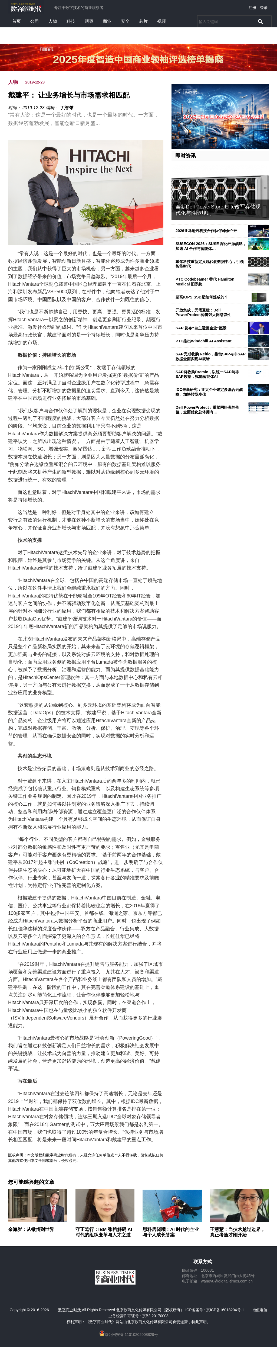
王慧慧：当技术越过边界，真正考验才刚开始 (237, 1232)
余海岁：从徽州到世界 (31, 1229)
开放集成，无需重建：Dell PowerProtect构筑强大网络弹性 (203, 312)
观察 (89, 21)
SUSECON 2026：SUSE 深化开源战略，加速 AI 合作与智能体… (211, 246)
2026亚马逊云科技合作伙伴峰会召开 (206, 231)
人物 (52, 21)
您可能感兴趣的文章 (31, 1182)
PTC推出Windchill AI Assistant (204, 341)
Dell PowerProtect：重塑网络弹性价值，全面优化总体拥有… (207, 409)
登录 (264, 7)
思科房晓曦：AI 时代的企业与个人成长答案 (171, 1232)
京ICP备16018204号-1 (225, 1310)
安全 (125, 21)
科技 (71, 21)
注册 (252, 7)
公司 (34, 21)
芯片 (143, 21)
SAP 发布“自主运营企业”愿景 (201, 328)
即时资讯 (185, 156)
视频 (161, 21)
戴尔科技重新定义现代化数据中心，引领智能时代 (210, 263)
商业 (107, 21)
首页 (16, 21)
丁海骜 (66, 107)
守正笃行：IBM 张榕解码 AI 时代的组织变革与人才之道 (103, 1232)
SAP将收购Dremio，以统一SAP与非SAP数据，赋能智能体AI (207, 374)
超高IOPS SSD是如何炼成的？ (202, 297)
